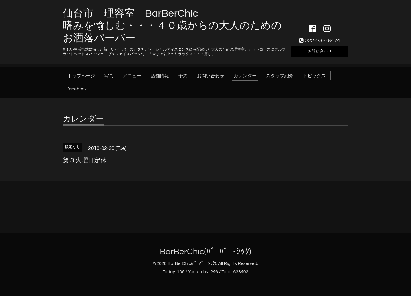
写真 (109, 76)
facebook (77, 89)
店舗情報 (160, 76)
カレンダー (245, 76)
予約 (183, 76)
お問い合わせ (319, 51)
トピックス (314, 76)
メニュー (132, 76)
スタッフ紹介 (279, 76)
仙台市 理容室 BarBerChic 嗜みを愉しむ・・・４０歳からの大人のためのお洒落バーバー (172, 25)
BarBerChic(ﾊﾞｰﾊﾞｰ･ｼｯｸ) (205, 251)
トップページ (81, 76)
